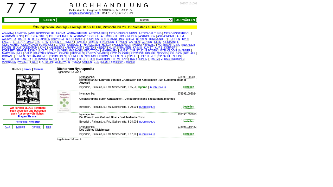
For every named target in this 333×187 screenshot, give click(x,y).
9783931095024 (187, 93)
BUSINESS (92, 39)
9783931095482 (187, 126)
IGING (176, 44)
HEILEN (106, 44)
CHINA (130, 39)
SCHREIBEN (75, 56)
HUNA (137, 44)
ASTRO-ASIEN (98, 33)
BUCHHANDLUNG (110, 5)
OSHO (28, 53)
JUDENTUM (30, 47)
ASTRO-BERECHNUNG (122, 33)
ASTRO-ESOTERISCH (177, 33)
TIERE (82, 59)
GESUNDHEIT (29, 44)
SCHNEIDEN (58, 56)
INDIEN (6, 47)
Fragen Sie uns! (27, 116)
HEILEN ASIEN (122, 44)
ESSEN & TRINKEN (62, 42)
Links (27, 69)
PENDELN (77, 53)
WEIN (34, 62)
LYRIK (52, 50)
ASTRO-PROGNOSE (86, 36)
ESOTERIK (41, 42)
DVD (185, 39)
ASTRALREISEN (77, 33)
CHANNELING (115, 39)
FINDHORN (107, 42)
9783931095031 (187, 77)
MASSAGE (75, 50)
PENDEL (64, 53)
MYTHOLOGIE (168, 50)
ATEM (180, 36)
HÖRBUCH (164, 44)
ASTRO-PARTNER (36, 36)
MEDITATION (91, 50)
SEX (123, 56)
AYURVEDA (9, 39)
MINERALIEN (109, 50)
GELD (157, 42)
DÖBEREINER (128, 36)
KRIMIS (137, 47)
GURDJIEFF (74, 44)
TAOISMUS (40, 59)
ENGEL (6, 42)
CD (103, 39)
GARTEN (134, 42)
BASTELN (24, 39)
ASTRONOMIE (166, 36)
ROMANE (8, 56)
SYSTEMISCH (10, 59)
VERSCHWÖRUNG (172, 59)
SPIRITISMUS (148, 56)
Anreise (36, 126)
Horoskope (21, 122)
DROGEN (174, 39)
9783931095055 (187, 114)
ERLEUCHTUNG (23, 42)
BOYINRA (58, 39)
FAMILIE (81, 42)
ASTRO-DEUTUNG (150, 33)
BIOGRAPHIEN (41, 39)
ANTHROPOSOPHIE (41, 33)
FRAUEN (121, 42)
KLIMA (112, 47)
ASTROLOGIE (109, 36)
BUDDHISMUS (75, 39)
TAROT (53, 59)
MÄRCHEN (8, 53)
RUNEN (20, 56)
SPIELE (132, 56)
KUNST (148, 47)
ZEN (96, 62)
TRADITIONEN (138, 59)
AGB (7, 126)
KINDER (102, 47)
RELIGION (176, 53)
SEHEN (114, 56)
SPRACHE (164, 56)
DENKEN (141, 39)
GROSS (60, 44)
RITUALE (189, 53)
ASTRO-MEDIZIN (12, 36)
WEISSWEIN (62, 62)
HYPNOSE (149, 44)
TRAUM (154, 59)
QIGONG (162, 53)
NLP (19, 53)
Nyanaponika (86, 77)
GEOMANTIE (171, 42)
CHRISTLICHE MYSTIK (144, 50)
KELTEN (89, 47)
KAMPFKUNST (73, 47)
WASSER (23, 62)
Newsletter (34, 122)
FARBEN (93, 42)
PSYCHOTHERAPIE (143, 53)
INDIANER (188, 44)
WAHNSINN (9, 62)
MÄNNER (184, 50)
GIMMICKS (47, 44)
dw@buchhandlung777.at (84, 13)
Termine (38, 69)
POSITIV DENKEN (97, 53)
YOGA (75, 62)
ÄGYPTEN (21, 33)
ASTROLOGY (147, 36)
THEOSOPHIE (67, 59)
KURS (158, 47)
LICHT (43, 50)
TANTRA (26, 59)
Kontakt (20, 126)
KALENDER (56, 47)
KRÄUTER (124, 47)
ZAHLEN (87, 62)
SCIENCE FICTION (96, 56)
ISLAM (17, 47)
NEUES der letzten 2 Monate (118, 62)
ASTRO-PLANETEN (60, 36)
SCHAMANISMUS (37, 56)
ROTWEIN (47, 62)
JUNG (42, 47)
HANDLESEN (92, 44)
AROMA (60, 33)
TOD (91, 59)
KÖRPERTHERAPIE (14, 50)
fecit (48, 126)
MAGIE (62, 50)
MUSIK (124, 50)
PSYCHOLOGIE (119, 53)
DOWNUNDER (157, 39)
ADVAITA (7, 33)
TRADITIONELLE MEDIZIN (111, 59)
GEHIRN (147, 42)
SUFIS (177, 56)
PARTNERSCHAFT (45, 53)
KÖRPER (169, 47)
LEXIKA (32, 50)
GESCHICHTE (10, 44)
